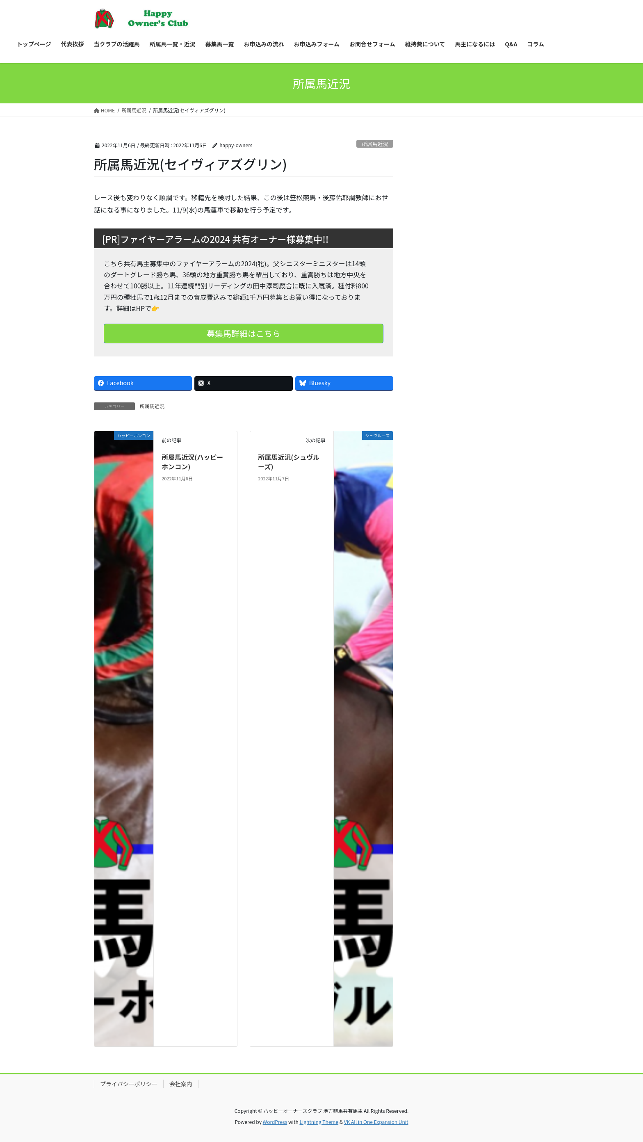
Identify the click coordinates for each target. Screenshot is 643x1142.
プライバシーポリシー (128, 1084)
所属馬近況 (375, 144)
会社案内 (180, 1084)
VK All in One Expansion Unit (376, 1121)
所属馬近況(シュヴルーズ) (288, 461)
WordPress (275, 1121)
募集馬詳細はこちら (243, 333)
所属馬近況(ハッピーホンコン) (192, 461)
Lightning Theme (318, 1121)
